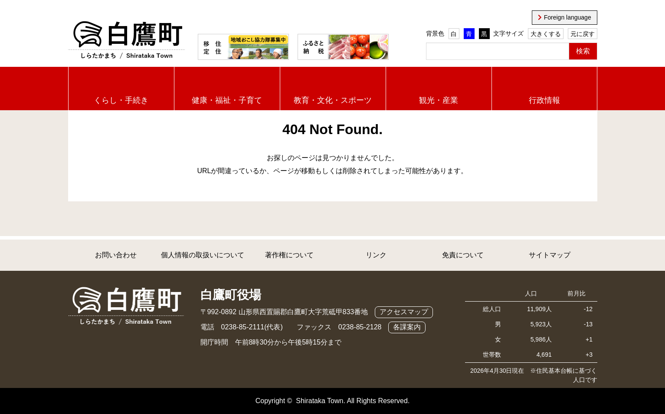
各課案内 (407, 327)
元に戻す (582, 33)
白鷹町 (126, 40)
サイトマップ (549, 255)
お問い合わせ (116, 255)
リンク (376, 255)
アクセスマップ (404, 311)
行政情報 (544, 100)
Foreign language (567, 17)
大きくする (546, 33)
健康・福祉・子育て (227, 100)
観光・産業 (438, 100)
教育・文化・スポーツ (333, 100)
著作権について (289, 255)
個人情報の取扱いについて (202, 255)
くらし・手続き (121, 100)
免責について (463, 255)
